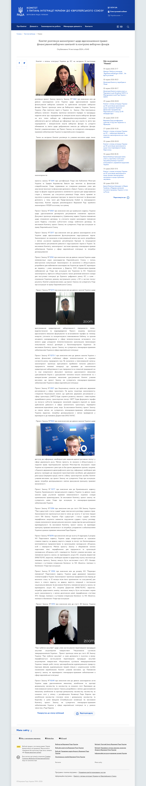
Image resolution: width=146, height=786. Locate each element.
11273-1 (52, 356)
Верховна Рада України (37, 15)
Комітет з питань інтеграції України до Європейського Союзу (95, 776)
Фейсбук (49, 738)
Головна (19, 34)
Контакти (58, 762)
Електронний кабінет (117, 12)
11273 (52, 290)
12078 (51, 536)
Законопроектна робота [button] (51, 26)
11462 (74, 99)
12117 (52, 233)
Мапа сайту (98, 762)
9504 (52, 421)
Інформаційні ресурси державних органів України (111, 753)
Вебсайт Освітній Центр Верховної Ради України (110, 744)
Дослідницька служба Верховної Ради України (70, 757)
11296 (52, 508)
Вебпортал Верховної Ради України (66, 744)
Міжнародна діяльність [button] (73, 26)
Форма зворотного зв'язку (33, 752)
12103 (53, 571)
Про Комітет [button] (22, 26)
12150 (52, 257)
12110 (53, 604)
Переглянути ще (119, 197)
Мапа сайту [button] (23, 730)
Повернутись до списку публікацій (50, 713)
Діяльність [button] (34, 26)
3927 (52, 388)
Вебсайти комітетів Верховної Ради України (69, 748)
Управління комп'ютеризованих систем (92, 772)
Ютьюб (63, 738)
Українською (114, 16)
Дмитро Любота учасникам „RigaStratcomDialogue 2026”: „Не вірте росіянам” (114, 73)
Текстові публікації (29, 34)
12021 (52, 211)
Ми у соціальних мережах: (30, 738)
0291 (52, 181)
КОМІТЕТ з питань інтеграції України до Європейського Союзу (65, 9)
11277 (53, 489)
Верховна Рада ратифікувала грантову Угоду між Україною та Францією (114, 122)
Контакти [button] (88, 26)
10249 (52, 681)
